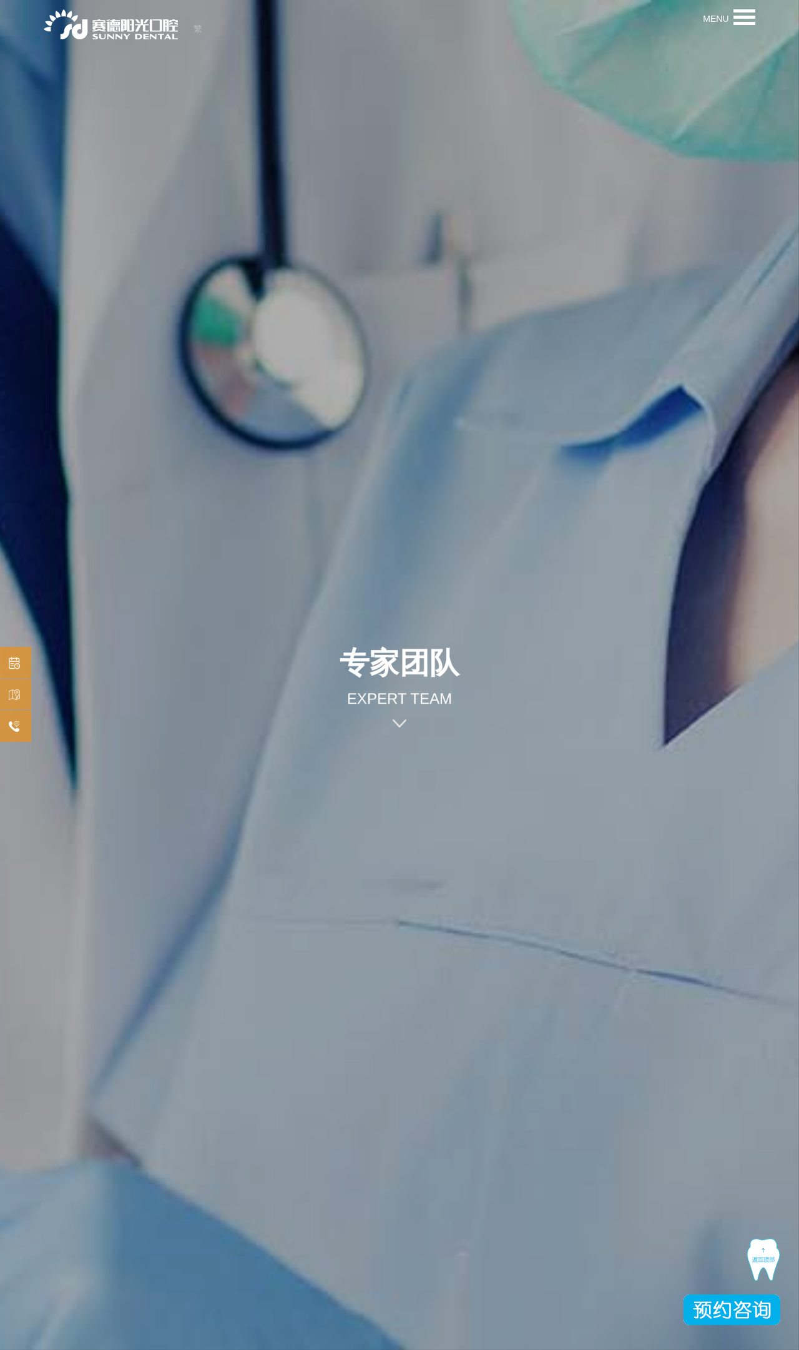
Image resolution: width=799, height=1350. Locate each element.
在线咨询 (12, 727)
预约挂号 (12, 663)
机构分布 (12, 695)
